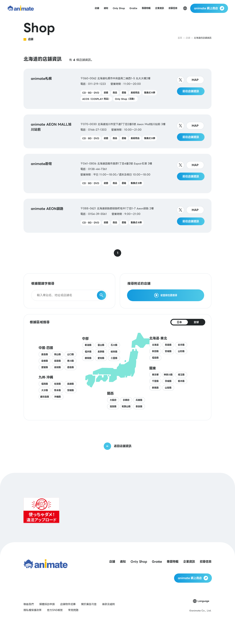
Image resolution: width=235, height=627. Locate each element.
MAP (195, 80)
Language (203, 601)
